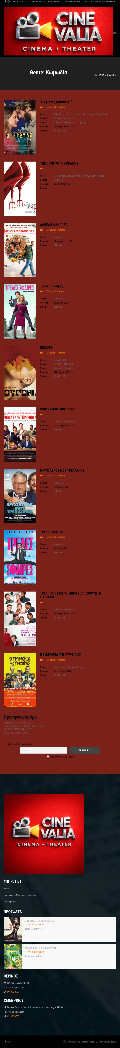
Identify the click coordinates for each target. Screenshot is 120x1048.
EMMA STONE (60, 360)
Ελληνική (80, 122)
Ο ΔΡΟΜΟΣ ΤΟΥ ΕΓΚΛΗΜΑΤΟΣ (40, 921)
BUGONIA (46, 348)
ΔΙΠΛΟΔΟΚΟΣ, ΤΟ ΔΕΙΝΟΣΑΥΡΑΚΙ (41, 948)
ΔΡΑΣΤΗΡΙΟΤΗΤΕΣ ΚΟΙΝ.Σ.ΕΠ (17, 732)
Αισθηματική (69, 122)
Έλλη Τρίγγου (60, 114)
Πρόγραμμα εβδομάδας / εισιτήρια (20, 895)
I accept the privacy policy (60, 756)
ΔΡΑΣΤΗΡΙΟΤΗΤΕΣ (73, 1)
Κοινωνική (59, 368)
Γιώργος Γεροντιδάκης (98, 114)
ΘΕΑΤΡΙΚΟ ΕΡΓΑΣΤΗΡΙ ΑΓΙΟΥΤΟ (18, 729)
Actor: (43, 114)
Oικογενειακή (60, 667)
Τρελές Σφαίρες (51, 286)
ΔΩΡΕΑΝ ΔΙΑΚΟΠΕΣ (53, 225)
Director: (44, 118)
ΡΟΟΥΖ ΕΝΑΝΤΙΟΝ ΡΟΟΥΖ (57, 409)
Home (6, 888)
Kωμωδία (58, 122)
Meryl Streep (59, 175)
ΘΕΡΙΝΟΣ (58, 245)
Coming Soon (34, 1)
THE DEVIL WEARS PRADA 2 (59, 163)
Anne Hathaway (84, 175)
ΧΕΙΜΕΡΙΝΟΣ (59, 130)
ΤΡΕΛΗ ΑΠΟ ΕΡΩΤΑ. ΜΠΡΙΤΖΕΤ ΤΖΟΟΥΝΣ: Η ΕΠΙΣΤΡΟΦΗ (70, 595)
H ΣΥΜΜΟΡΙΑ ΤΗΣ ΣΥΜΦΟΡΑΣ (60, 655)
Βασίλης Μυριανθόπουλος (66, 118)
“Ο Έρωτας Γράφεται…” (56, 102)
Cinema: (44, 130)
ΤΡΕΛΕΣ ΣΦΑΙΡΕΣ (52, 532)
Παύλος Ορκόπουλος (77, 114)
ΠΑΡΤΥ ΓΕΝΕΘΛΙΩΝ (92, 1)
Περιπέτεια (37, 928)
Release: (44, 126)
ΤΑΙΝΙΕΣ (23, 1)
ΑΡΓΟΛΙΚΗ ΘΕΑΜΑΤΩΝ (52, 1)
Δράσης (28, 928)
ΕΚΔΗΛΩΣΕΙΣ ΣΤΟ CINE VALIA (17, 722)
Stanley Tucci (98, 175)
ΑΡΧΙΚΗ (14, 1)
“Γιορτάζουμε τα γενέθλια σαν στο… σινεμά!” (24, 726)
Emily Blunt (71, 175)
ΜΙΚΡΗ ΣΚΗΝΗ (108, 1)
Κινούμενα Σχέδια (33, 956)
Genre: (43, 122)
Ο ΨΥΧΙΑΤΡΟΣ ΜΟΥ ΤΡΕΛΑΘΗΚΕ (62, 470)
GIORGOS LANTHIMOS (64, 364)
